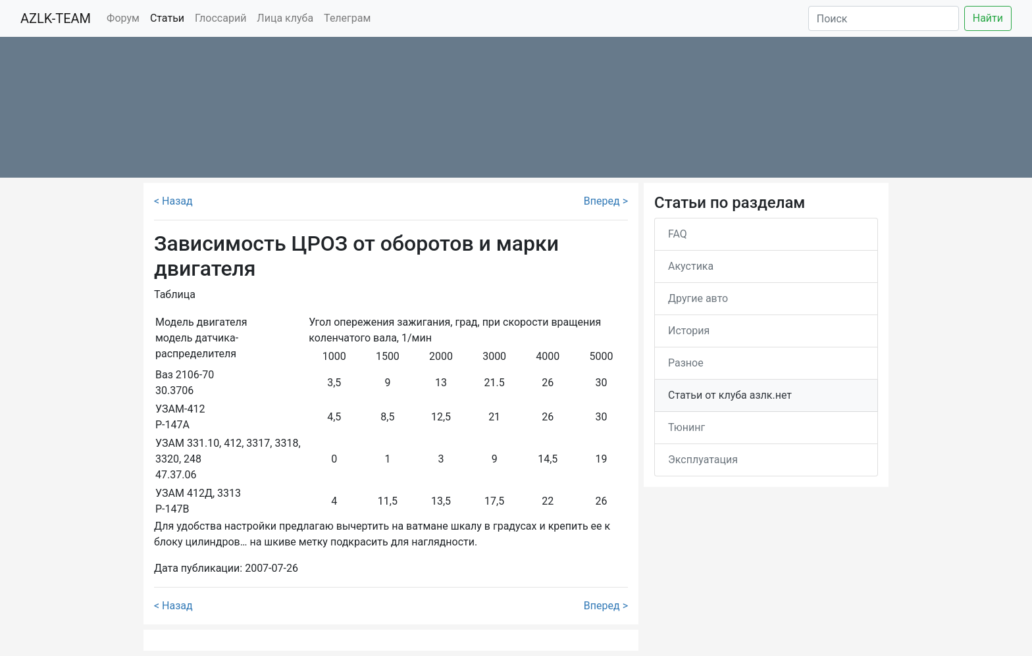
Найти (988, 18)
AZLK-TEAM (55, 18)
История (689, 330)
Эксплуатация (703, 459)
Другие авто (698, 298)
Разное (686, 363)
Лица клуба (285, 18)
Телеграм (347, 18)
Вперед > (606, 201)
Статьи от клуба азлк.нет (730, 395)
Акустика (690, 266)
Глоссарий (220, 18)
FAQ (677, 234)
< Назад (173, 201)
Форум (123, 18)
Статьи (167, 18)
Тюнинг (686, 427)
